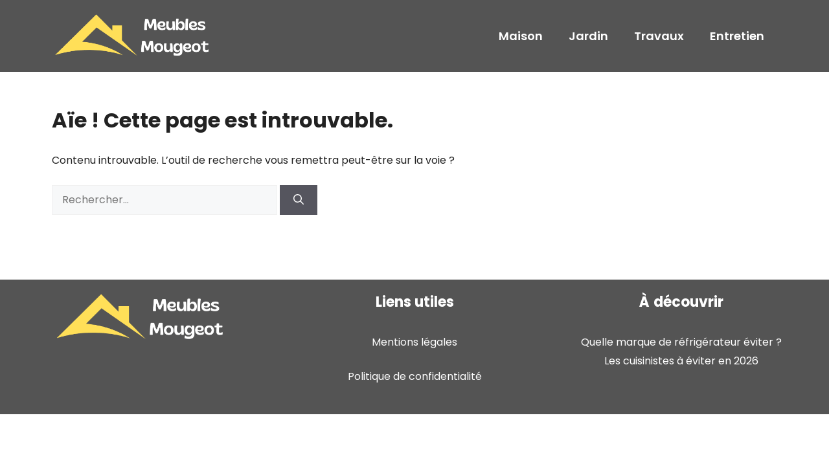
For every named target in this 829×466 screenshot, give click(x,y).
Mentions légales (414, 342)
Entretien (737, 36)
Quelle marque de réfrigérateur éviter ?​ (681, 342)
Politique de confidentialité (415, 376)
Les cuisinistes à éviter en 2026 (681, 360)
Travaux (659, 36)
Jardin (588, 36)
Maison (521, 36)
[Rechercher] (298, 200)
